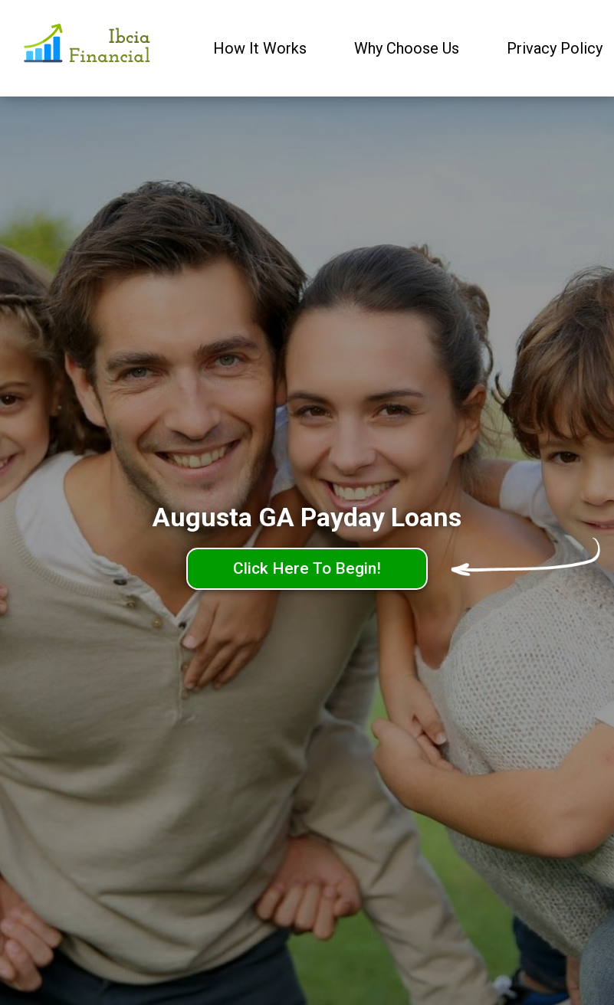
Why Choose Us (406, 48)
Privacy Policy (555, 48)
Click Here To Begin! (307, 568)
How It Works (260, 48)
